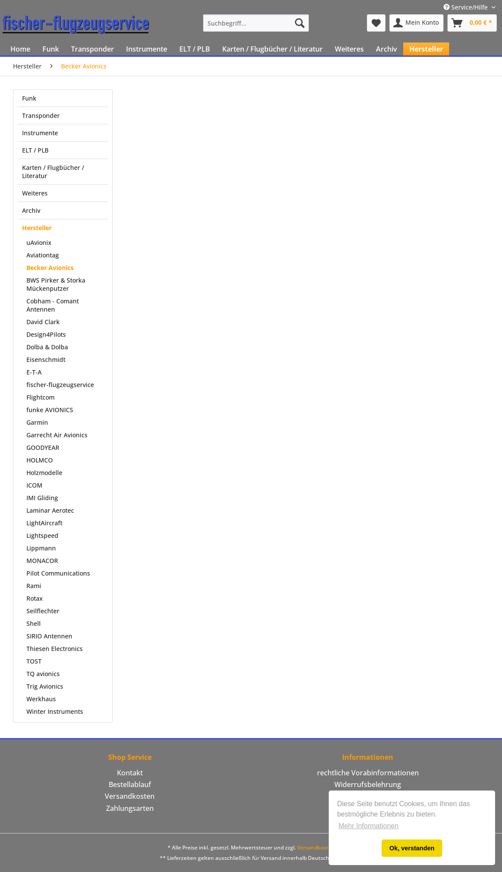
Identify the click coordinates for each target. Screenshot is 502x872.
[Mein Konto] (416, 23)
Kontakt (130, 773)
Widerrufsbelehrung (367, 784)
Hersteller (37, 228)
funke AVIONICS (49, 410)
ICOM (34, 485)
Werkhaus (41, 699)
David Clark (43, 322)
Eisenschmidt (45, 359)
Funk (29, 98)
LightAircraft (44, 523)
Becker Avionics (50, 268)
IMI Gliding (42, 498)
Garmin (37, 422)
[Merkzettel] (376, 23)
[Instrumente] (146, 48)
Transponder (41, 115)
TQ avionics (43, 674)
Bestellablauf (130, 784)
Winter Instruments (54, 711)
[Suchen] (300, 23)
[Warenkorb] (472, 23)
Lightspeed (42, 535)
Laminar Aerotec (50, 510)
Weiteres (35, 193)
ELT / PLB (35, 150)
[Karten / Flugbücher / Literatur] (272, 48)
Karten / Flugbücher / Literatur (53, 171)
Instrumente (40, 133)
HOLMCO (39, 460)
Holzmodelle (44, 473)
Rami (33, 586)
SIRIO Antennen (49, 636)
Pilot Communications (58, 573)
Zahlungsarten (130, 808)
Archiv (31, 210)
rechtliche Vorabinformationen (368, 773)
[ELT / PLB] (194, 48)
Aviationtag (42, 255)
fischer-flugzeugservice (60, 385)
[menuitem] (255, 23)
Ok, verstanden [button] (411, 848)
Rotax (34, 598)
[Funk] (50, 48)
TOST (34, 661)
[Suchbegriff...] (255, 23)
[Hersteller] (426, 48)
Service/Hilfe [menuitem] (466, 7)
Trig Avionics (44, 686)
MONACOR (42, 560)
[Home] (20, 48)
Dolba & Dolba (47, 347)
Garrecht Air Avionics (56, 435)
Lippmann (41, 548)
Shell (33, 623)
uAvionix (39, 242)
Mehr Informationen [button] (368, 826)
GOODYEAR (42, 447)
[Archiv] (386, 48)
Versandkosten (130, 796)
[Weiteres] (349, 48)
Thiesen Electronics (54, 648)
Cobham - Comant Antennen (52, 305)
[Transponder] (92, 48)
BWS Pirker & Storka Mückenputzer (55, 284)
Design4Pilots (46, 334)
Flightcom (40, 397)
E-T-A (34, 372)
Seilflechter (42, 611)
